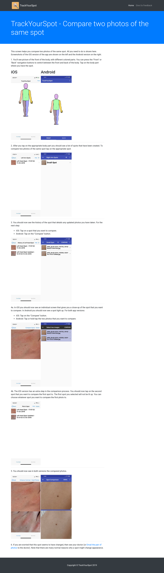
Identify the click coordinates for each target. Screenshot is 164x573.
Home (131, 5)
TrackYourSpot (28, 5)
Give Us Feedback (144, 5)
